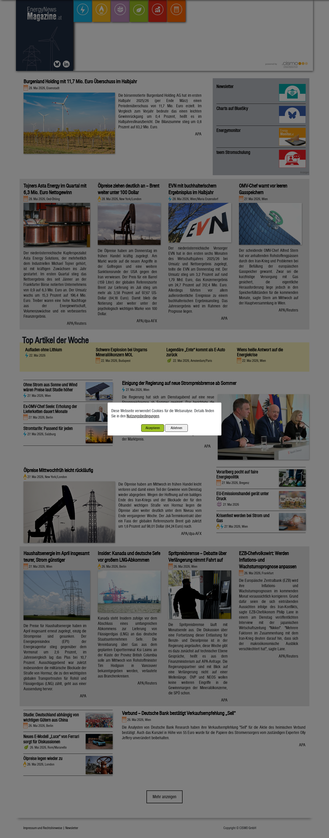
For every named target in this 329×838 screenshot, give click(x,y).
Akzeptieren (153, 428)
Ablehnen (176, 428)
